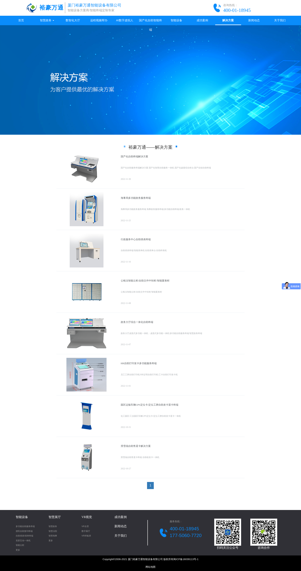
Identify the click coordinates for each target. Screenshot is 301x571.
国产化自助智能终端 (150, 22)
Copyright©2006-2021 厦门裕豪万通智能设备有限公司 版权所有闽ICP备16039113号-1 (150, 559)
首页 (21, 20)
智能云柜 (20, 545)
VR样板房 (86, 536)
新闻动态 (254, 20)
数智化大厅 (73, 20)
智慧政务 (47, 20)
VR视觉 (87, 517)
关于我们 (280, 20)
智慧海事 (53, 536)
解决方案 (228, 20)
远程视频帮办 (99, 20)
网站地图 (150, 566)
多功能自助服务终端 (25, 526)
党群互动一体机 (23, 540)
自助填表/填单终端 (24, 536)
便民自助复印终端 (24, 531)
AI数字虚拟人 (124, 20)
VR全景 (85, 526)
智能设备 (176, 20)
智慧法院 (53, 531)
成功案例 (202, 20)
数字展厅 (86, 531)
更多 (18, 550)
